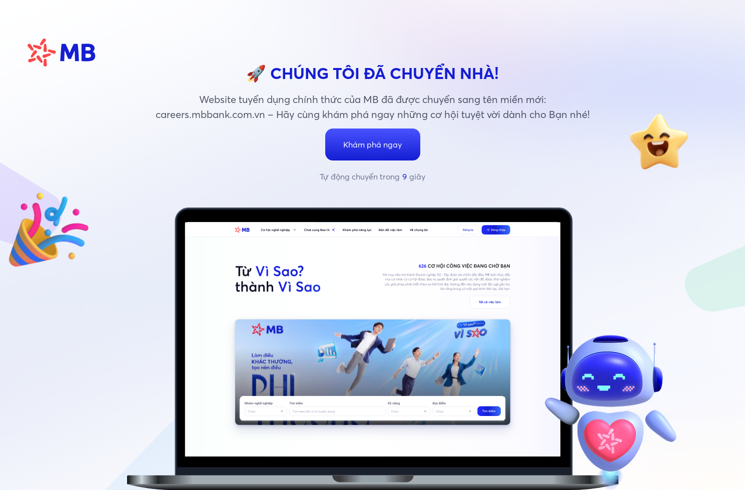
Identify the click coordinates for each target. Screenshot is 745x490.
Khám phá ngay (372, 145)
